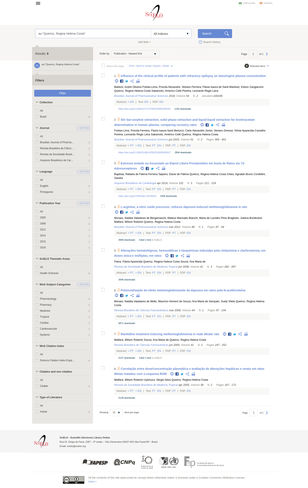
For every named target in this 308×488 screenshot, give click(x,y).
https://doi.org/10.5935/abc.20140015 (137, 196)
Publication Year (50, 203)
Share (166, 65)
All (41, 110)
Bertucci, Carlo (183, 130)
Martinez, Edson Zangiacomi (246, 87)
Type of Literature (51, 397)
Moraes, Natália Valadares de (132, 218)
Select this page (115, 66)
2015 (43, 241)
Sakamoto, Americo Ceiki (166, 90)
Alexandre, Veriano (179, 87)
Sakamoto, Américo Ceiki (166, 134)
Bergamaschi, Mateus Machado (169, 218)
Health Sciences (49, 273)
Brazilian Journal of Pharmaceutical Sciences (57, 142)
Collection (46, 102)
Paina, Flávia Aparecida (128, 261)
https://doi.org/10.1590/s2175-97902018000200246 (144, 109)
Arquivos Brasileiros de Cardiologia (57, 160)
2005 (43, 217)
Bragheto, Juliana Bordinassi (245, 218)
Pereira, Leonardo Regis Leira (200, 90)
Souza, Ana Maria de (193, 261)
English (44, 185)
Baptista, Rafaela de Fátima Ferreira (136, 174)
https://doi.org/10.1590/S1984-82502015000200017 (144, 152)
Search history (212, 42)
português (249, 3)
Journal (44, 128)
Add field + (144, 42)
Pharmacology (48, 298)
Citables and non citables (56, 371)
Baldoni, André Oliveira (128, 87)
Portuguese (46, 191)
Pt (131, 145)
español (268, 3)
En (132, 101)
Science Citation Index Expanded (57, 360)
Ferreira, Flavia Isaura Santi (156, 130)
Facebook (122, 81)
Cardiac (44, 322)
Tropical (44, 316)
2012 (43, 229)
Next (267, 56)
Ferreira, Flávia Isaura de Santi (210, 87)
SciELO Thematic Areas (55, 258)
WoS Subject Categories (55, 284)
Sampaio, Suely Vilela (222, 301)
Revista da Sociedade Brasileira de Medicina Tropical (57, 154)
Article (43, 411)
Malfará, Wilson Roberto (128, 221)
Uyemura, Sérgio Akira (157, 379)
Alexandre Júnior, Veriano (207, 130)
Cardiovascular (48, 328)
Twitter (127, 81)
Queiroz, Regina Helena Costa (132, 90)
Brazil (43, 116)
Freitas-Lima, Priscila (154, 87)
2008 (43, 223)
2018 (43, 247)
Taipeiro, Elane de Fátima (173, 174)
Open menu (39, 3)
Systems (45, 334)
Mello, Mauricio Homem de (166, 301)
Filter (62, 93)
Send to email (143, 65)
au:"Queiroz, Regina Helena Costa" (93, 33)
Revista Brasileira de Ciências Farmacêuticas (57, 148)
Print (131, 65)
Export (157, 65)
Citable (44, 386)
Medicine (45, 310)
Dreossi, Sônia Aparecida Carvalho (244, 130)
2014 (43, 235)
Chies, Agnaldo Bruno (240, 174)
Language (46, 171)
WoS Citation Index (52, 346)
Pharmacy (46, 304)
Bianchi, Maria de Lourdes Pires (208, 218)
